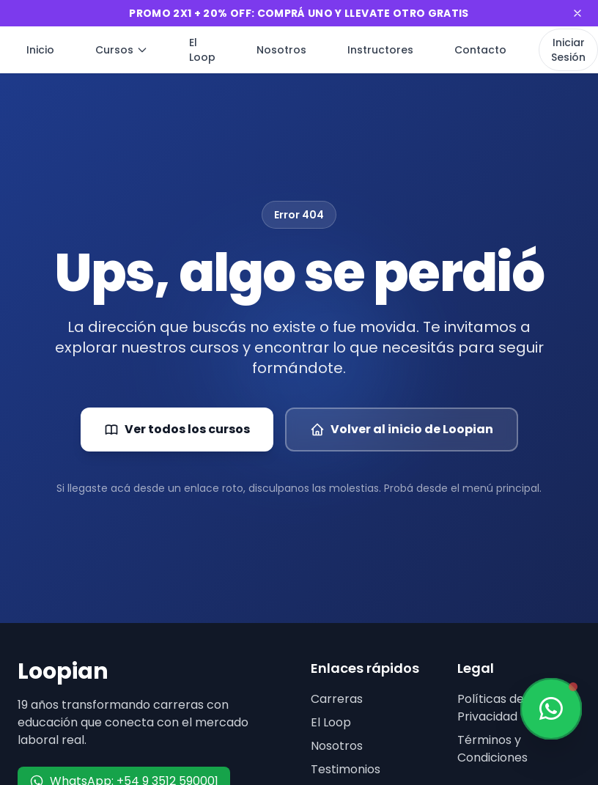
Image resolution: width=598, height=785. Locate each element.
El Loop (202, 50)
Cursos (121, 50)
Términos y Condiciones (492, 748)
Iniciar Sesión (568, 50)
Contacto (480, 50)
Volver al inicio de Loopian (401, 429)
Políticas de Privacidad (490, 707)
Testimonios (345, 769)
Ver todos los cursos (177, 429)
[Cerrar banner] (577, 13)
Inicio (40, 50)
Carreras (337, 698)
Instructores (380, 50)
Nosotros (281, 50)
